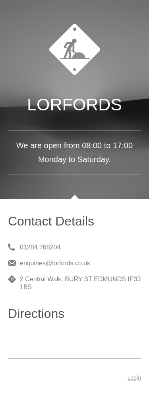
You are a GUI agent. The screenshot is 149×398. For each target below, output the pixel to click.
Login (134, 377)
